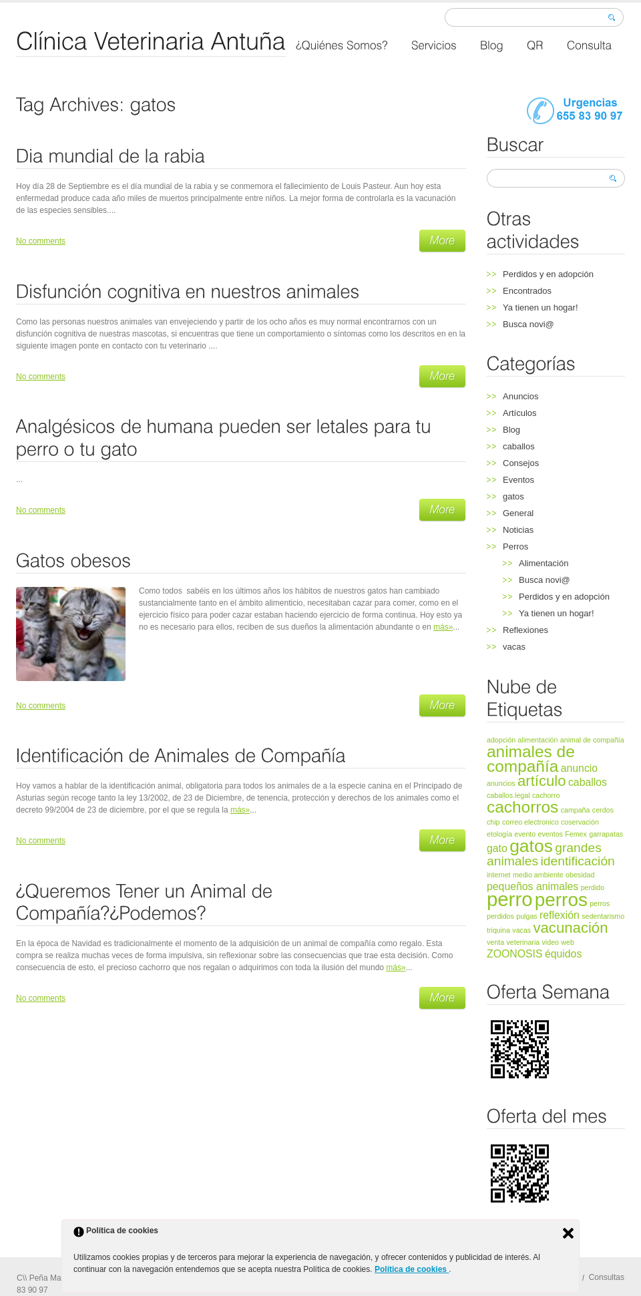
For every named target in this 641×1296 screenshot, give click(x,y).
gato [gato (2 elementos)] (497, 848)
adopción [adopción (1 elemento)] (501, 740)
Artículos (520, 413)
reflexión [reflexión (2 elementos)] (560, 915)
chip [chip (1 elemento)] (493, 822)
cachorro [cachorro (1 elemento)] (546, 795)
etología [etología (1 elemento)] (499, 834)
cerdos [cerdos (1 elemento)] (603, 810)
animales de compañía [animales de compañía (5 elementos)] (531, 758)
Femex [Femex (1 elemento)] (576, 834)
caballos (519, 446)
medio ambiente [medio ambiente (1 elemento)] (538, 875)
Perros (515, 547)
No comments (40, 241)
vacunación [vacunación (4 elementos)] (570, 927)
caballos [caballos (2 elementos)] (587, 782)
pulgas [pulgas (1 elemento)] (526, 916)
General (518, 513)
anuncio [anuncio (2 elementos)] (579, 768)
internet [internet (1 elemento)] (499, 875)
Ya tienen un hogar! (540, 307)
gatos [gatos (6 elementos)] (531, 846)
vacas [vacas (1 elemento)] (521, 930)
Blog (511, 430)
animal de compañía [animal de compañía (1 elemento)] (592, 740)
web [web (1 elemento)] (567, 942)
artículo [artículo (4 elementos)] (541, 781)
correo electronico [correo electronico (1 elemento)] (530, 822)
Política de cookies (412, 1269)
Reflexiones (525, 630)
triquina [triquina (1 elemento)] (498, 930)
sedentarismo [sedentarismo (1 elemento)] (603, 916)
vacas (514, 647)
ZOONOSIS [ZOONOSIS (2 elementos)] (515, 953)
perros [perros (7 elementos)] (561, 899)
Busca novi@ (528, 324)
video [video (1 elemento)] (550, 942)
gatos (513, 496)
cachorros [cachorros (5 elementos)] (522, 807)
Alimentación (543, 563)
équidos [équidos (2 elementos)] (563, 953)
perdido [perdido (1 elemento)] (593, 887)
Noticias (518, 530)
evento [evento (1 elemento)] (525, 834)
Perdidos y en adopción (548, 274)
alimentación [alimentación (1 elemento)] (538, 740)
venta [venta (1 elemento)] (495, 942)
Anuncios (520, 396)
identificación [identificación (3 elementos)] (577, 861)
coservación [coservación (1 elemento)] (580, 822)
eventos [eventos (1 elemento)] (550, 834)
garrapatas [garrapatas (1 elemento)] (606, 834)
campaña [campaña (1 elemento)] (575, 810)
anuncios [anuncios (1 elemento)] (501, 783)
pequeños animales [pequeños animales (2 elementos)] (532, 886)
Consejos (521, 463)
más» (443, 627)
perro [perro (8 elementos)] (509, 899)
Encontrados (527, 291)
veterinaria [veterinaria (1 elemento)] (523, 942)
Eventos (518, 480)
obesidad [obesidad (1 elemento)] (580, 875)
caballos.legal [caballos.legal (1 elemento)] (508, 795)
